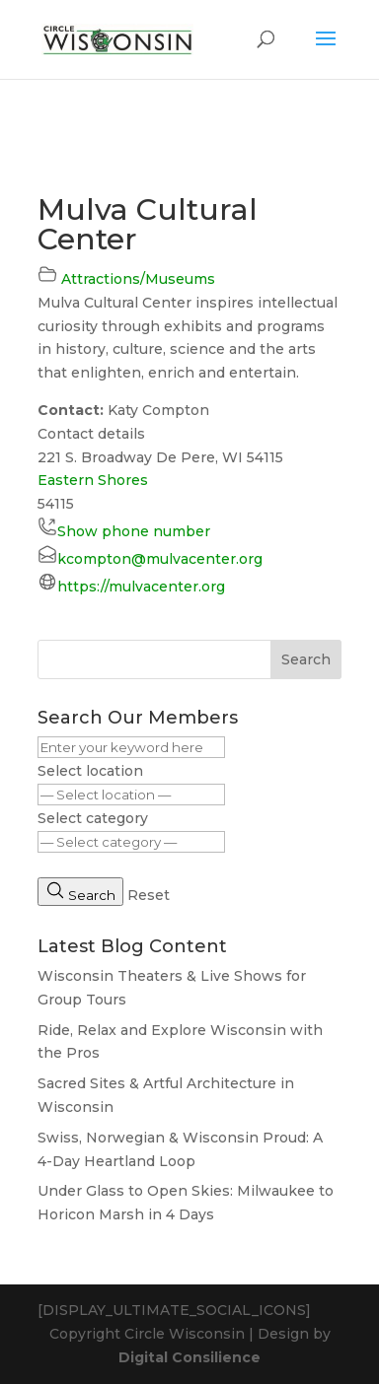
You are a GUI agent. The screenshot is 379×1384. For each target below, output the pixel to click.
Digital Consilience (189, 1357)
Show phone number (133, 531)
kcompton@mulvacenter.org (160, 559)
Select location (90, 771)
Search (306, 659)
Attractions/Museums (138, 279)
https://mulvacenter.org (141, 586)
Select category (93, 818)
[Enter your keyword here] (131, 747)
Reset (148, 895)
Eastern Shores (93, 480)
